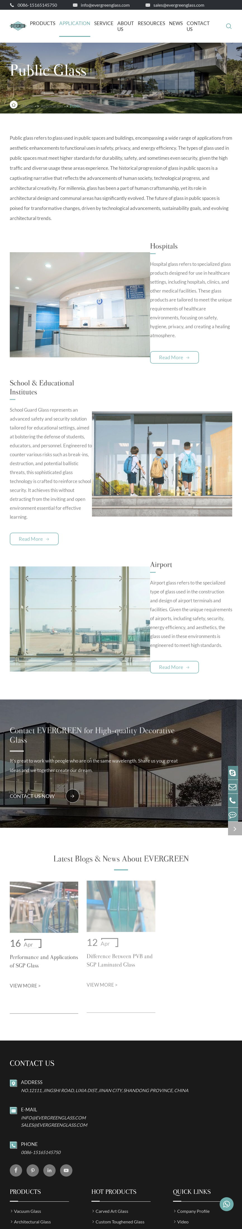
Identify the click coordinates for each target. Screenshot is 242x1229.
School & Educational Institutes (64, 363)
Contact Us (198, 26)
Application (74, 23)
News (176, 23)
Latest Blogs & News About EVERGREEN (121, 791)
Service (103, 23)
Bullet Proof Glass (113, 1183)
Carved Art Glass (112, 1140)
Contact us (32, 993)
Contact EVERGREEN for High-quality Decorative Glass (89, 665)
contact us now (44, 723)
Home (28, 105)
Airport (134, 501)
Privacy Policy (51, 1223)
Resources (151, 23)
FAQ (181, 1161)
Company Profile (193, 1140)
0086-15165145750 (37, 5)
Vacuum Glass (27, 1140)
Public (75, 105)
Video (183, 1151)
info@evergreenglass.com (105, 5)
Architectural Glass (32, 1151)
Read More (145, 336)
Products (42, 23)
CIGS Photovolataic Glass (120, 1172)
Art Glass (23, 1172)
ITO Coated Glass (112, 1161)
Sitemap (23, 1223)
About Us (125, 26)
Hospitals (137, 243)
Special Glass (26, 1183)
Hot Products (113, 1121)
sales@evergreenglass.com (178, 5)
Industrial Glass (29, 1161)
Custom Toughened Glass (120, 1151)
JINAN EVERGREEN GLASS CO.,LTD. (80, 1213)
